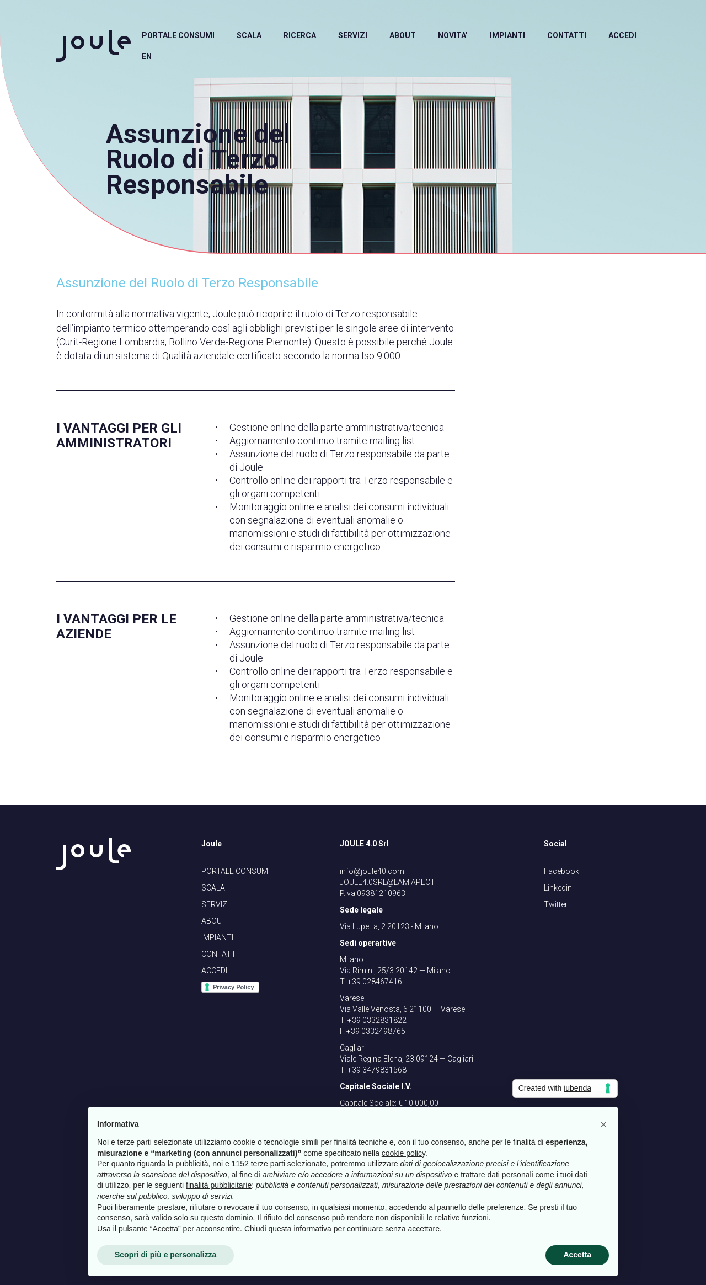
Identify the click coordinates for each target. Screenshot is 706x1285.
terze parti (268, 1163)
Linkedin (558, 887)
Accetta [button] (577, 1254)
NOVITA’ (453, 35)
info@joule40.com (372, 871)
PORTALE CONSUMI (178, 35)
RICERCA (300, 35)
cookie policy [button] (403, 1153)
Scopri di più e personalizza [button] (165, 1254)
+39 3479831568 (377, 1069)
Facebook (561, 871)
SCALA (249, 35)
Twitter (556, 904)
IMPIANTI (507, 35)
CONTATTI (566, 35)
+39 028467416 (374, 981)
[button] (603, 1124)
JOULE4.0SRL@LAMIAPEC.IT (389, 882)
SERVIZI (352, 35)
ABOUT (402, 35)
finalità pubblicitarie (219, 1185)
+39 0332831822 (377, 1020)
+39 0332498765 (375, 1031)
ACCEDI (622, 35)
